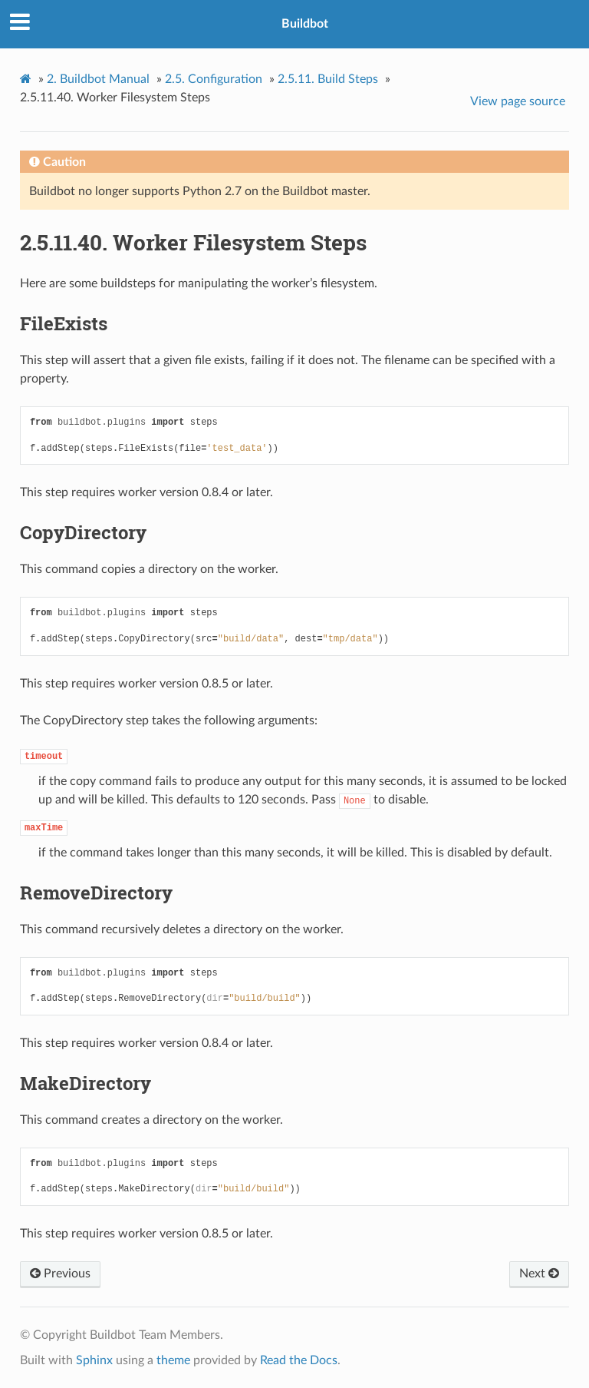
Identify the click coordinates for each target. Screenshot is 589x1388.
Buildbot (304, 24)
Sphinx (94, 1360)
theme (173, 1360)
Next (539, 1273)
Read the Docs (298, 1360)
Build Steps (328, 79)
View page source (517, 101)
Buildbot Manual (98, 79)
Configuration (213, 79)
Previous (60, 1273)
